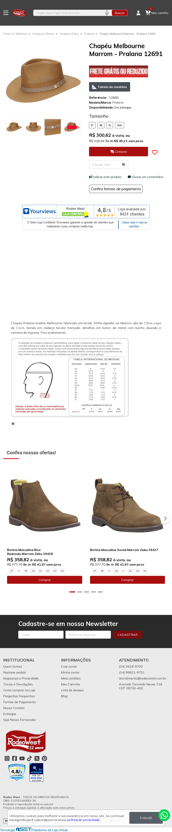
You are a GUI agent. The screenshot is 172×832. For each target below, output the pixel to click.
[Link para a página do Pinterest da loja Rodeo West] (44, 758)
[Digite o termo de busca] (67, 13)
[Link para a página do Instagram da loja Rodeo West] (7, 758)
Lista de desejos (72, 690)
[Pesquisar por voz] (107, 13)
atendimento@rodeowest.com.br (142, 678)
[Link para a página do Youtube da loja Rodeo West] (22, 758)
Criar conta (69, 666)
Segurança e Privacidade (21, 678)
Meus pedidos (71, 678)
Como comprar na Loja (19, 690)
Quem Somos (12, 666)
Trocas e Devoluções (18, 684)
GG (119, 125)
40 (33, 574)
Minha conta (70, 672)
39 (26, 574)
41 (40, 574)
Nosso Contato (14, 708)
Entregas (9, 714)
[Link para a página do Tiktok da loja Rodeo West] (29, 758)
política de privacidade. (83, 820)
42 (47, 574)
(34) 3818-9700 (131, 666)
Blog (64, 696)
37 (11, 574)
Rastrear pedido (14, 672)
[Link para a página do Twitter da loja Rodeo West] (37, 758)
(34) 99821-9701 (132, 672)
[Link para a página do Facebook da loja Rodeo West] (14, 758)
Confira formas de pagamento (116, 188)
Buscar (119, 13)
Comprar (45, 583)
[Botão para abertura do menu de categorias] (6, 13)
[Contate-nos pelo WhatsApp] (164, 815)
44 (62, 574)
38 (102, 574)
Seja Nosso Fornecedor (19, 720)
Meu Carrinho (70, 684)
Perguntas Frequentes (19, 696)
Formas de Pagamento (19, 702)
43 (55, 574)
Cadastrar (128, 635)
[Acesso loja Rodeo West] (138, 13)
